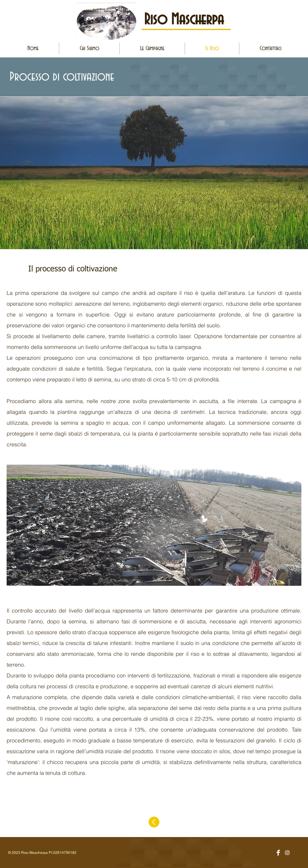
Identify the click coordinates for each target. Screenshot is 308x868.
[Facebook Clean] (278, 853)
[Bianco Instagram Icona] (287, 853)
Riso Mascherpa (184, 19)
